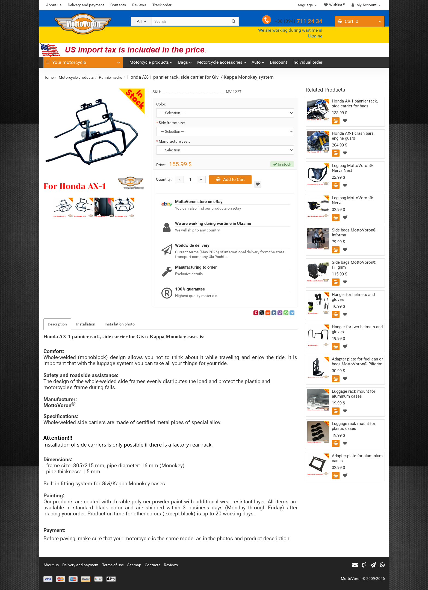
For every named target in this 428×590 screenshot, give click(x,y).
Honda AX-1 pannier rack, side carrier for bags (355, 103)
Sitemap (134, 565)
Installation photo (120, 324)
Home (48, 77)
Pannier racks (110, 77)
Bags (185, 61)
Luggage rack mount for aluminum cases (353, 394)
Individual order (307, 62)
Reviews (139, 5)
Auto (258, 61)
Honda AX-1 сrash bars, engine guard (353, 136)
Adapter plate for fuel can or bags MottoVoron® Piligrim (357, 361)
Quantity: (164, 179)
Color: (161, 104)
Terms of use (113, 565)
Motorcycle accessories (221, 61)
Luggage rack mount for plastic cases (353, 426)
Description (57, 324)
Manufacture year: (174, 141)
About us (53, 5)
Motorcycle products (151, 61)
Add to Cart (230, 179)
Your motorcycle (83, 61)
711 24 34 (298, 21)
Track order (162, 5)
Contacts (118, 5)
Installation (85, 324)
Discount (278, 62)
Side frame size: (172, 123)
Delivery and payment (86, 5)
